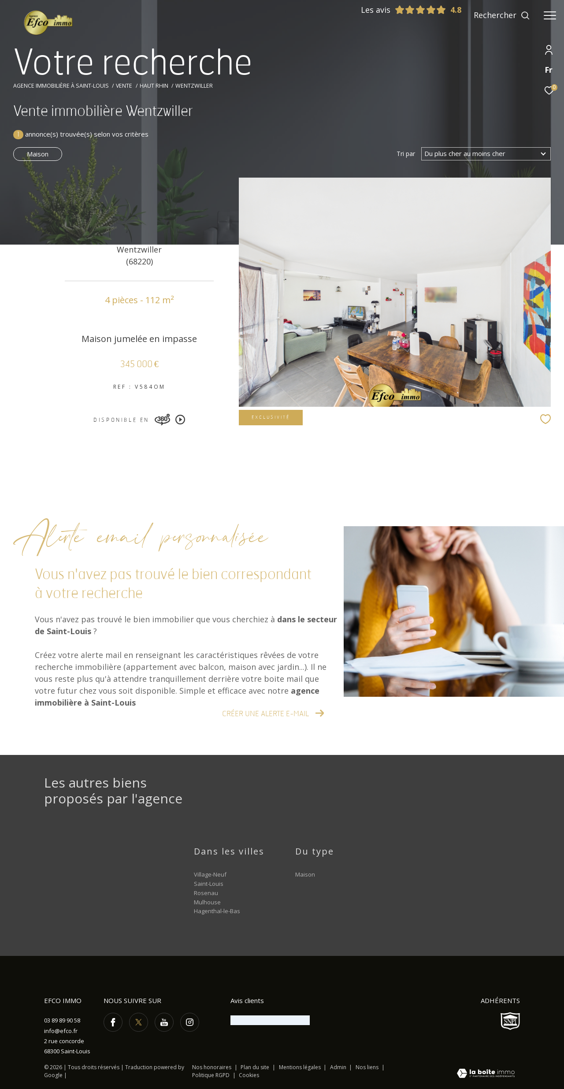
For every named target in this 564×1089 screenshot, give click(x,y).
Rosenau (206, 893)
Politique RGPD (211, 1075)
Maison (37, 153)
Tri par (406, 154)
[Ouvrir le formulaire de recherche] (502, 15)
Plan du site (256, 1067)
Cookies (249, 1075)
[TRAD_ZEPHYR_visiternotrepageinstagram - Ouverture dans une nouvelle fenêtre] (189, 1022)
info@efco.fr (61, 1031)
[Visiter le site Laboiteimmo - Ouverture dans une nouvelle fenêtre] (486, 1074)
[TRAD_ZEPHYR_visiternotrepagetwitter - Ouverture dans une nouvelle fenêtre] (138, 1022)
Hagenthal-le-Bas (217, 911)
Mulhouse (207, 902)
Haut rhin (154, 85)
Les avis (403, 9)
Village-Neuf (210, 874)
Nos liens (368, 1067)
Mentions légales (300, 1067)
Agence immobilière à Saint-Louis (61, 85)
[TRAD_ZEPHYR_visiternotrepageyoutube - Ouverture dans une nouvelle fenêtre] (164, 1022)
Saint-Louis (208, 884)
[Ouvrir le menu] (550, 15)
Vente (124, 85)
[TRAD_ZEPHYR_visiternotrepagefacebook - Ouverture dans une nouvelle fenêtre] (113, 1022)
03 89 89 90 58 (62, 1020)
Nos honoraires (211, 1067)
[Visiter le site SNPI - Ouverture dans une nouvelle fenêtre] (510, 1021)
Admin (339, 1067)
